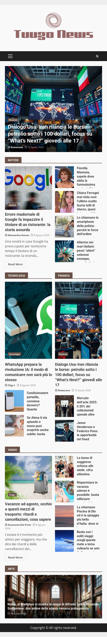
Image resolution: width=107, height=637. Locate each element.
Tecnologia (14, 354)
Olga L (11, 385)
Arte (11, 599)
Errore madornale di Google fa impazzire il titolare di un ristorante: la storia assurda (28, 188)
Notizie (12, 205)
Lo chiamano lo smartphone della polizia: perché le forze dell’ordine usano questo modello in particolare (64, 226)
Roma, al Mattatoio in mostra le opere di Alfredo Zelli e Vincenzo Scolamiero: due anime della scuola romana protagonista (53, 606)
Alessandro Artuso (18, 235)
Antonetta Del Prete (19, 524)
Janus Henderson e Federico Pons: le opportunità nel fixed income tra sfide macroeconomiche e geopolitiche (64, 431)
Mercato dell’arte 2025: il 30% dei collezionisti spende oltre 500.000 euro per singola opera (64, 406)
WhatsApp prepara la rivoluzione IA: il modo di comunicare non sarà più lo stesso (28, 320)
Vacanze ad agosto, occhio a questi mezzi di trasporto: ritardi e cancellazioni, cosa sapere (28, 477)
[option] (53, 109)
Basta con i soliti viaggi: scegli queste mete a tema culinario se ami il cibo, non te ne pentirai (64, 541)
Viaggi (12, 494)
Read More (15, 264)
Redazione (17, 147)
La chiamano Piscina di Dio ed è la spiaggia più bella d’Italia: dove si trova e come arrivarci (64, 516)
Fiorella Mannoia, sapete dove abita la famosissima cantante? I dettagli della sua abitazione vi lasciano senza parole (64, 177)
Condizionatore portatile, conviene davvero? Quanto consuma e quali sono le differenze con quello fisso (14, 401)
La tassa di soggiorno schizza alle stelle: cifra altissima (64, 467)
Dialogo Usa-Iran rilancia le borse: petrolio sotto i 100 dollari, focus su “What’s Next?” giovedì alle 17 (53, 109)
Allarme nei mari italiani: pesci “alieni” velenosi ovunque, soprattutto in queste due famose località (64, 251)
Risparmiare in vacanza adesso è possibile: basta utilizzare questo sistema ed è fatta (64, 491)
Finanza (13, 119)
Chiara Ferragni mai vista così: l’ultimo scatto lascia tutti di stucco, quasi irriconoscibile (64, 202)
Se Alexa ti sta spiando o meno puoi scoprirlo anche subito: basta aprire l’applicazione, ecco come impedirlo (14, 426)
